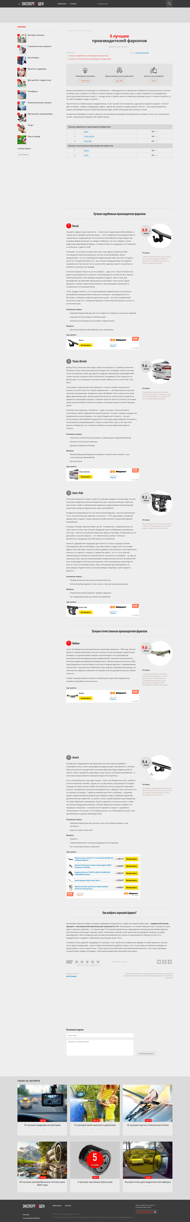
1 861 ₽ (119, 858)
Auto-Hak (83, 607)
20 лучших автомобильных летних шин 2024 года (42, 1183)
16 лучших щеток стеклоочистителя (148, 1125)
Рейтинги (62, 4)
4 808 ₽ (119, 887)
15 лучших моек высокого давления (95, 1125)
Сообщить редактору (145, 1212)
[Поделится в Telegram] (169, 963)
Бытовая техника (36, 35)
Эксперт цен (33, 4)
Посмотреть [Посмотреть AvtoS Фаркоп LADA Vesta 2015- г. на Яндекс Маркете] (131, 880)
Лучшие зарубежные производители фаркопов (88, 55)
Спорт (30, 125)
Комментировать (146, 1054)
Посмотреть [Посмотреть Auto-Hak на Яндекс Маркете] (86, 612)
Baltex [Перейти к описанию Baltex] (86, 150)
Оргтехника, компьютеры (40, 114)
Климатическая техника (39, 102)
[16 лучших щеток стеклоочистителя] (147, 1103)
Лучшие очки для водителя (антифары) (148, 1181)
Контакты (78, 1214)
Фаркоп (113, 346)
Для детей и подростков (39, 80)
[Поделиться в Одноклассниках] (164, 963)
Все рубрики (23, 155)
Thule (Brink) (84, 472)
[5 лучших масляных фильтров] (95, 1160)
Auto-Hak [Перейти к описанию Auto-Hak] (87, 141)
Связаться (85, 80)
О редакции (103, 4)
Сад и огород (34, 136)
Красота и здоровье (37, 69)
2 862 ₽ (119, 873)
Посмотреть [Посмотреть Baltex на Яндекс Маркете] (86, 698)
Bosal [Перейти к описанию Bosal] (86, 131)
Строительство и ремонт (39, 46)
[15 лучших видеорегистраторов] (42, 1103)
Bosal (81, 340)
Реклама (26, 1215)
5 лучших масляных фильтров (95, 1181)
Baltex (81, 693)
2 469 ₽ (119, 866)
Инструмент (100, 1129)
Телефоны (33, 91)
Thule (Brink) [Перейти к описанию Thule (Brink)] (89, 136)
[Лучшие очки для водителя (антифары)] (147, 1160)
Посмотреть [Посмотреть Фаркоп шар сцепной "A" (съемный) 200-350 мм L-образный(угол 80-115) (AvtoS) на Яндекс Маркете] (131, 859)
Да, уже (119, 80)
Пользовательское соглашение (63, 1217)
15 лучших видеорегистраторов (42, 1125)
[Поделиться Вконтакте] (159, 963)
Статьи (73, 4)
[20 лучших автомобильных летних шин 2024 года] (42, 1160)
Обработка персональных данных (107, 1217)
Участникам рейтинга (31, 1218)
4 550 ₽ (119, 880)
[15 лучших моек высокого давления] (95, 1103)
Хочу (153, 80)
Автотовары (33, 57)
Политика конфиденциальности (84, 1217)
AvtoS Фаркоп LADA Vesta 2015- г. (88, 880)
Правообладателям (126, 1217)
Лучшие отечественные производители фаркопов (90, 59)
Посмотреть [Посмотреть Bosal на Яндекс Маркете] (86, 345)
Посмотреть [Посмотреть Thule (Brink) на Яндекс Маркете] (86, 477)
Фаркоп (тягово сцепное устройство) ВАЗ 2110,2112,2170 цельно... (91, 887)
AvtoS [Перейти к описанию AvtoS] (86, 155)
